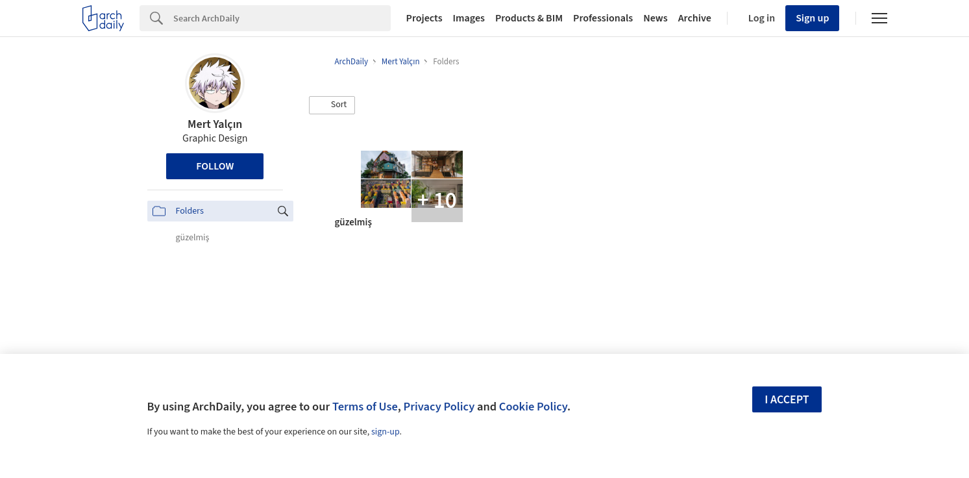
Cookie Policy (533, 406)
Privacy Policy (438, 406)
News (655, 18)
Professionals (603, 18)
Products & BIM (529, 18)
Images (469, 18)
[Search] (282, 18)
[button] (332, 105)
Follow (215, 166)
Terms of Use (365, 406)
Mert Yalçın (215, 124)
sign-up (385, 431)
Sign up (812, 18)
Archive (694, 18)
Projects (424, 18)
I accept (787, 400)
